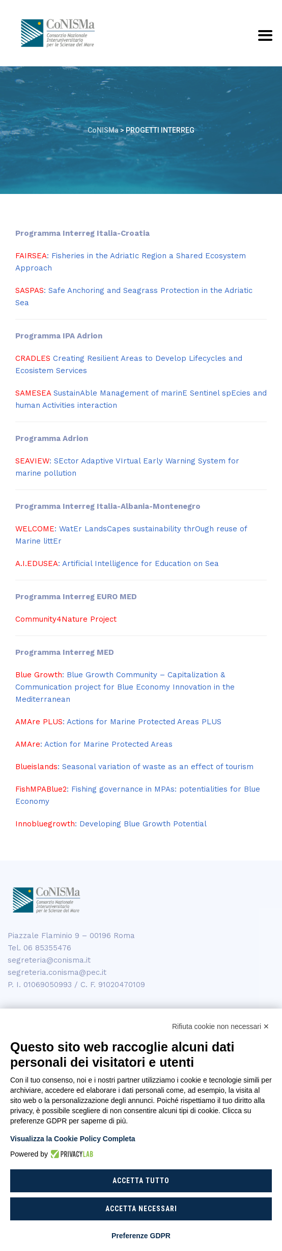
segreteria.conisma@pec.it (57, 972)
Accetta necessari (141, 1209)
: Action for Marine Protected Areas (94, 744)
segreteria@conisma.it (49, 960)
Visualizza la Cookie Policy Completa (72, 1139)
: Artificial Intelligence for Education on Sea (117, 563)
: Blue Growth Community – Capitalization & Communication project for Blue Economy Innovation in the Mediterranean (125, 687)
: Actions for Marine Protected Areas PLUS (118, 721)
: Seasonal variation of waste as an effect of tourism (134, 766)
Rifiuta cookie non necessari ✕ (220, 1026)
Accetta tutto (141, 1180)
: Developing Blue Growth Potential (111, 823)
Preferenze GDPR (141, 1236)
